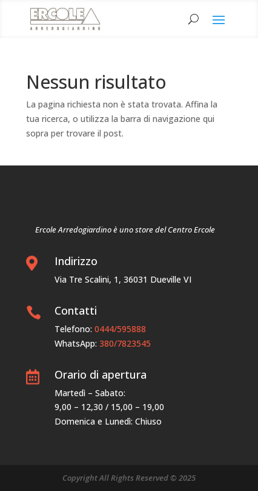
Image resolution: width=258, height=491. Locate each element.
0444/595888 (120, 329)
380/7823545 (125, 343)
